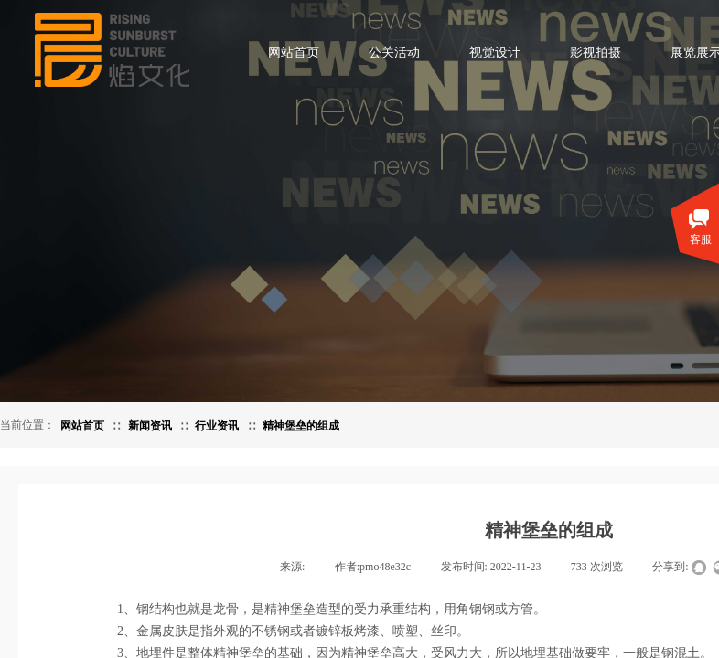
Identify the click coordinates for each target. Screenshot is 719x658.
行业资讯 (217, 425)
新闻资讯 (150, 425)
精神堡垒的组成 (301, 425)
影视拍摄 (595, 52)
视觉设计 (494, 52)
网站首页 (293, 52)
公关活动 (394, 52)
